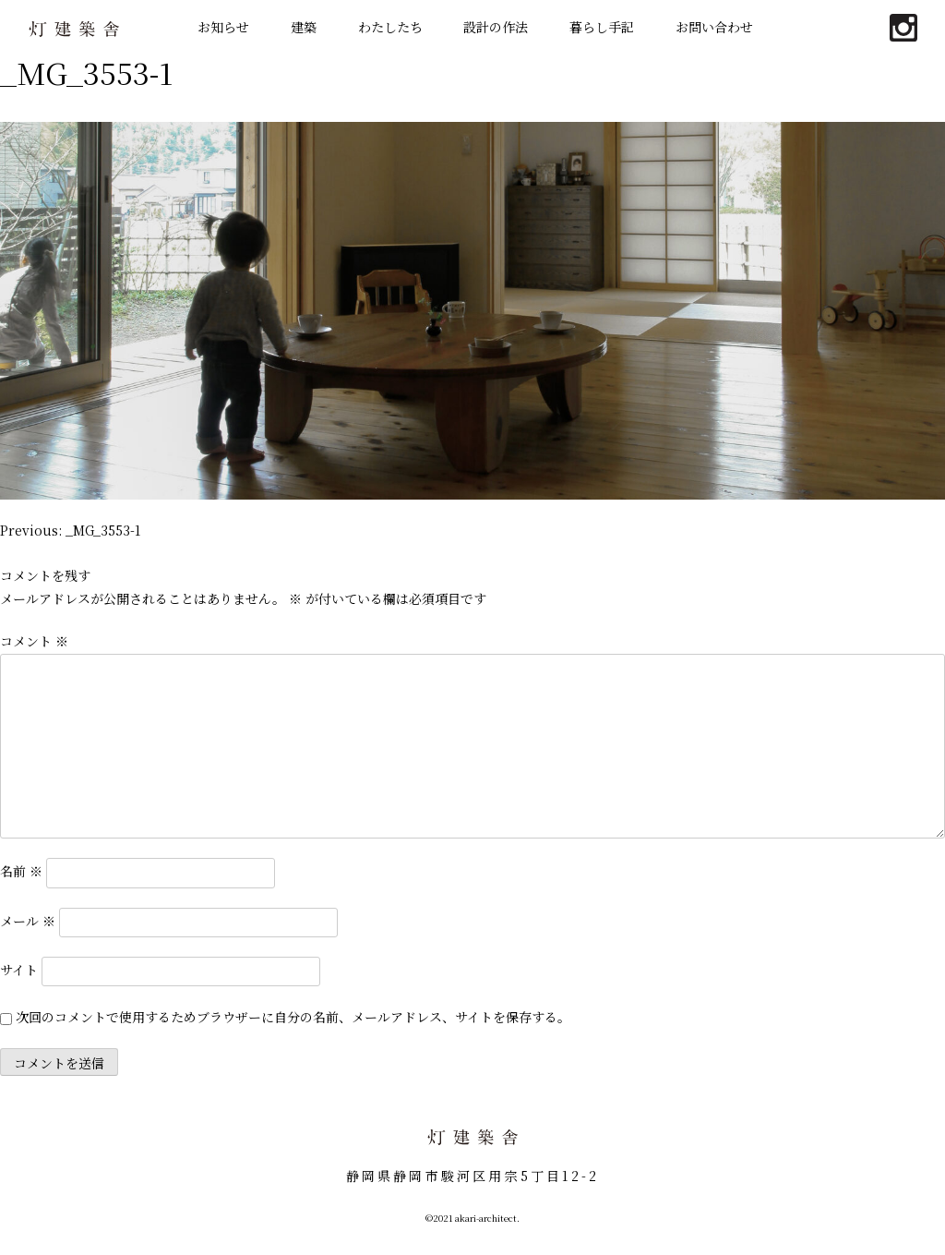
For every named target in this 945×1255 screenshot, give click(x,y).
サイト (19, 968)
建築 (304, 27)
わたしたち (390, 27)
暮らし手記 (601, 27)
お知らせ (223, 27)
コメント (34, 641)
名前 (21, 871)
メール (27, 920)
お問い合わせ (714, 27)
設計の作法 (495, 27)
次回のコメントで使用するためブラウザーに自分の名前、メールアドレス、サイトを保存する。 (293, 1017)
